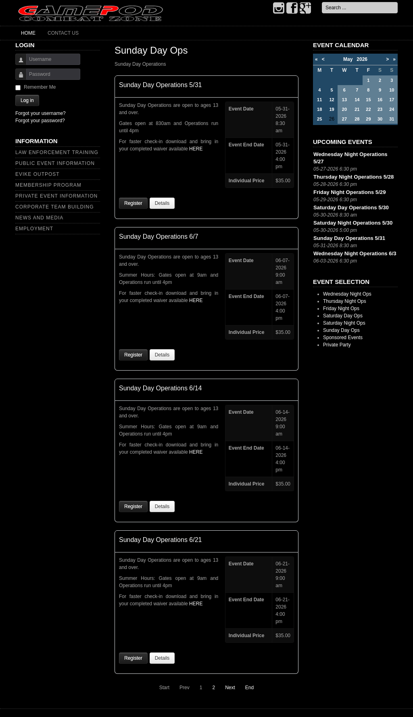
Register (133, 203)
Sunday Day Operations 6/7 (158, 236)
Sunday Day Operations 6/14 (160, 388)
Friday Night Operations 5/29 (349, 192)
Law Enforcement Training (56, 152)
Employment (34, 228)
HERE (195, 149)
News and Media (39, 218)
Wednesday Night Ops (347, 294)
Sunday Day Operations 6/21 (160, 539)
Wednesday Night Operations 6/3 (354, 253)
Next (230, 687)
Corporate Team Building (54, 207)
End (249, 687)
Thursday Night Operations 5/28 (353, 177)
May (350, 59)
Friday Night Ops (341, 308)
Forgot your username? (40, 113)
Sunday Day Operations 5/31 (160, 84)
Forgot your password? (40, 120)
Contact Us (63, 33)
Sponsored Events (343, 337)
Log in (27, 100)
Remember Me (40, 87)
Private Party (337, 345)
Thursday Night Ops (344, 301)
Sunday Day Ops (341, 330)
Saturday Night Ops (344, 323)
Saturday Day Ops (343, 316)
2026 (362, 59)
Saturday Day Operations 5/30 (351, 207)
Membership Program (48, 185)
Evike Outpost (37, 174)
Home (28, 33)
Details (162, 203)
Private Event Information (56, 196)
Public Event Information (55, 163)
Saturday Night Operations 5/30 (352, 223)
